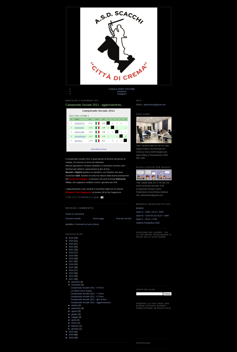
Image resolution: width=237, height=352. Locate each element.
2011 (71, 279)
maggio (75, 317)
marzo (74, 323)
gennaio (75, 329)
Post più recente (73, 218)
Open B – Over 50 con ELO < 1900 (152, 215)
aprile (74, 320)
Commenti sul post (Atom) (87, 224)
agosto (74, 311)
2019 (71, 255)
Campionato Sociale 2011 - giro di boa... (89, 299)
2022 (71, 247)
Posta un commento (75, 214)
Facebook (121, 91)
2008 (71, 337)
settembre (76, 308)
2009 (71, 334)
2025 (71, 238)
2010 (71, 331)
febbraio (75, 326)
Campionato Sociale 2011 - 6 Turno (87, 296)
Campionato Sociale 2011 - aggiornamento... (91, 302)
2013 (71, 273)
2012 (71, 276)
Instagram (121, 94)
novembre (76, 285)
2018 (71, 258)
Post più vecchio (123, 218)
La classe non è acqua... (82, 291)
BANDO (140, 208)
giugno (74, 314)
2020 (71, 252)
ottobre (74, 305)
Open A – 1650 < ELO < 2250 (150, 212)
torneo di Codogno (78, 179)
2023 (71, 244)
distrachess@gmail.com (155, 104)
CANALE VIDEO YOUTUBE (122, 89)
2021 (71, 249)
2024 (71, 241)
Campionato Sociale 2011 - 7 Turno (87, 293)
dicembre (75, 282)
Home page (98, 218)
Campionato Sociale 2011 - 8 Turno (87, 287)
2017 (71, 261)
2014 (71, 270)
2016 (71, 264)
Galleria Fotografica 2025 (148, 223)
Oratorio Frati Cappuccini (79, 192)
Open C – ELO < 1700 (146, 219)
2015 (71, 267)
